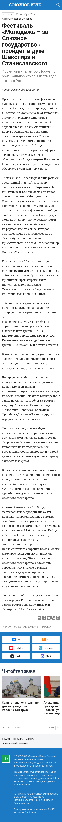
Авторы (30, 739)
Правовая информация (15, 743)
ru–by (16, 656)
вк (16, 639)
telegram (46, 648)
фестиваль (47, 627)
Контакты (18, 739)
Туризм (6, 728)
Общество (8, 14)
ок (46, 639)
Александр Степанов (20, 18)
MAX (46, 656)
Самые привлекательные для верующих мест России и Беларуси (20, 706)
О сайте (6, 739)
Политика (49, 728)
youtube (16, 648)
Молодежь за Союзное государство (20, 627)
